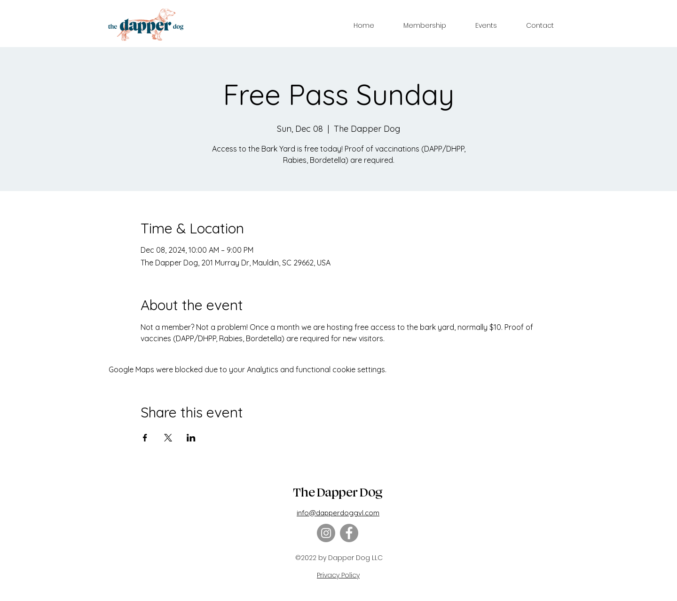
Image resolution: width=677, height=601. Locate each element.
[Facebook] (349, 533)
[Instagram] (326, 533)
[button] (425, 25)
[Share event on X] (168, 437)
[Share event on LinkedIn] (191, 437)
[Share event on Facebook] (145, 437)
